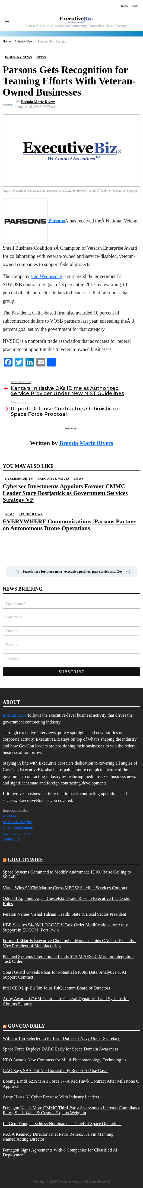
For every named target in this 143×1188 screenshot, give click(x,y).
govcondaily (26, 1026)
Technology (30, 514)
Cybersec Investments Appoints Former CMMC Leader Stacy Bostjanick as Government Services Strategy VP (65, 493)
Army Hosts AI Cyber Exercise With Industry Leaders (51, 1097)
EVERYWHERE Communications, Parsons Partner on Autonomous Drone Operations (69, 524)
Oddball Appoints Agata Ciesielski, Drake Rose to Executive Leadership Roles (67, 901)
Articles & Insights (17, 822)
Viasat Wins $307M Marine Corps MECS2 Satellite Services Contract (65, 887)
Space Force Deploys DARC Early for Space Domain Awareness (60, 1049)
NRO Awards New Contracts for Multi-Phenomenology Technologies (64, 1060)
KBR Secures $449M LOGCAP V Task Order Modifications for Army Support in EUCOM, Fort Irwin (65, 927)
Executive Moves (53, 479)
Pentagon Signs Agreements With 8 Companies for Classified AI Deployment (60, 1153)
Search (128, 572)
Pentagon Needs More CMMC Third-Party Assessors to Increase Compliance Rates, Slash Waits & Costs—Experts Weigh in (71, 1110)
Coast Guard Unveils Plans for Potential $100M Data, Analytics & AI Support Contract (64, 975)
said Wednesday (46, 276)
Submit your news (16, 833)
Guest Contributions (18, 828)
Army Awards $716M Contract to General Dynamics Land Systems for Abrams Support (66, 1001)
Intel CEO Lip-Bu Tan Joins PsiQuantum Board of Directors (56, 988)
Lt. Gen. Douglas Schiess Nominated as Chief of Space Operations (62, 1123)
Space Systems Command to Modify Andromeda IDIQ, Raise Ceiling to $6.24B (67, 874)
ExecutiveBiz (15, 715)
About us (10, 816)
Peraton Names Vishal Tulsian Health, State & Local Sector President (64, 914)
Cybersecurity (19, 479)
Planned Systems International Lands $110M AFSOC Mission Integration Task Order (68, 959)
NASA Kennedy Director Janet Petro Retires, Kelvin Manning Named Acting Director (58, 1137)
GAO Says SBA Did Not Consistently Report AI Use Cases (55, 1070)
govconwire (25, 859)
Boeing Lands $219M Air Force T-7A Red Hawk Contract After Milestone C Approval (71, 1084)
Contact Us (11, 839)
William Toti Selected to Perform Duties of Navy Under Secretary (61, 1038)
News (78, 479)
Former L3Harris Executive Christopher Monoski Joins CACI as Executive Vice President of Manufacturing (69, 943)
